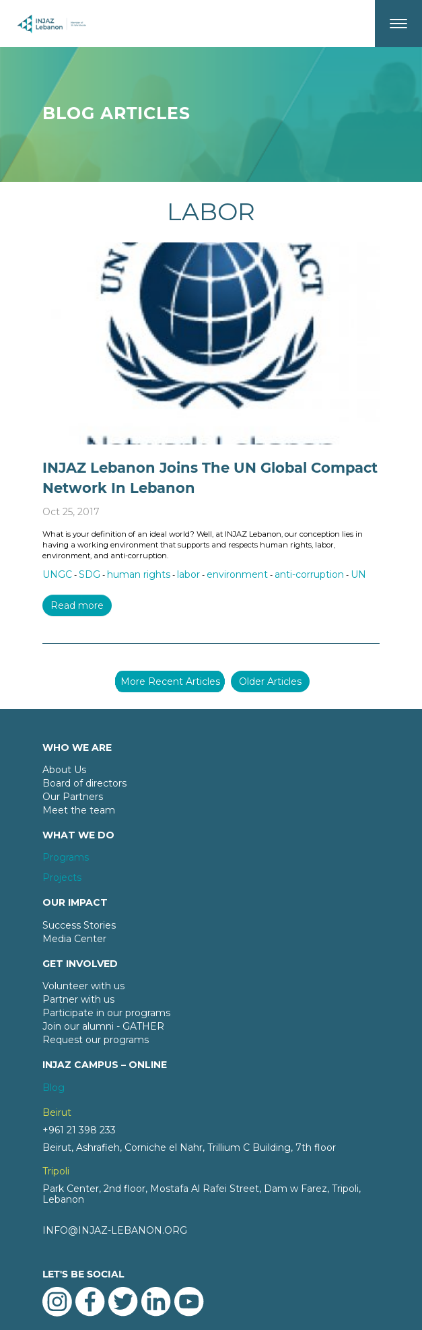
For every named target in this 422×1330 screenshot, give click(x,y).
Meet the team (78, 810)
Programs (65, 857)
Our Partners (72, 797)
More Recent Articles (170, 681)
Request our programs (95, 1040)
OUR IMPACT (75, 902)
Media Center (74, 939)
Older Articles (270, 681)
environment (237, 574)
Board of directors (84, 783)
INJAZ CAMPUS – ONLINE (104, 1065)
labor (188, 574)
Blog (53, 1088)
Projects (61, 877)
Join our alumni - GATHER (103, 1026)
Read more (77, 605)
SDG (89, 574)
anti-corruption (309, 574)
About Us (64, 770)
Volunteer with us (83, 986)
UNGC (57, 574)
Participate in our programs (106, 1013)
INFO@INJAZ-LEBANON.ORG (114, 1230)
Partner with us (78, 999)
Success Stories (79, 925)
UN (358, 574)
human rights (138, 574)
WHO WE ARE (77, 747)
